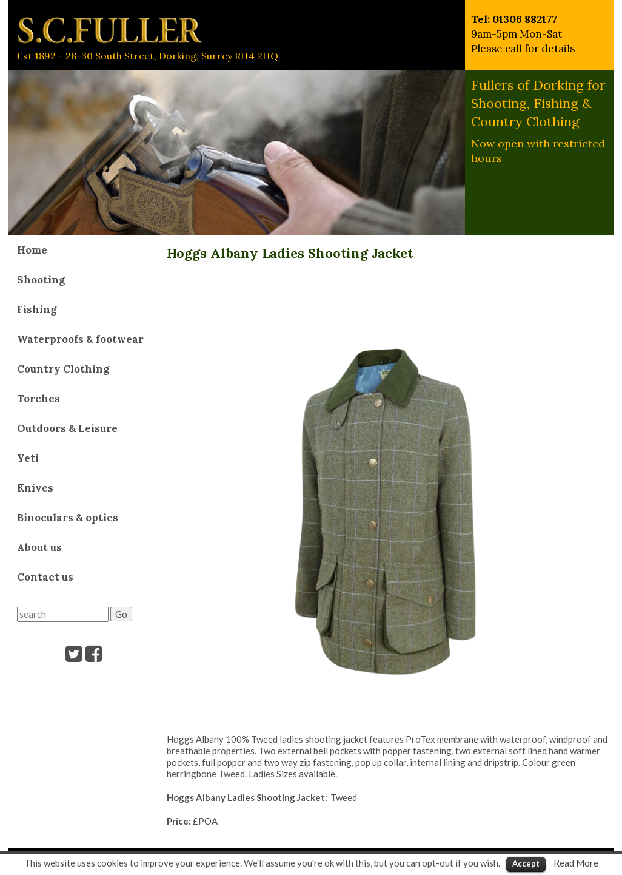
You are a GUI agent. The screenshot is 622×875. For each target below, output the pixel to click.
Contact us (45, 577)
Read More (575, 862)
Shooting (41, 279)
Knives (35, 488)
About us (39, 547)
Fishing (36, 309)
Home (32, 250)
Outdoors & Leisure (67, 428)
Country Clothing (63, 369)
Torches (38, 398)
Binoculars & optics (67, 517)
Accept (526, 863)
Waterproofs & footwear (80, 339)
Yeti (28, 458)
